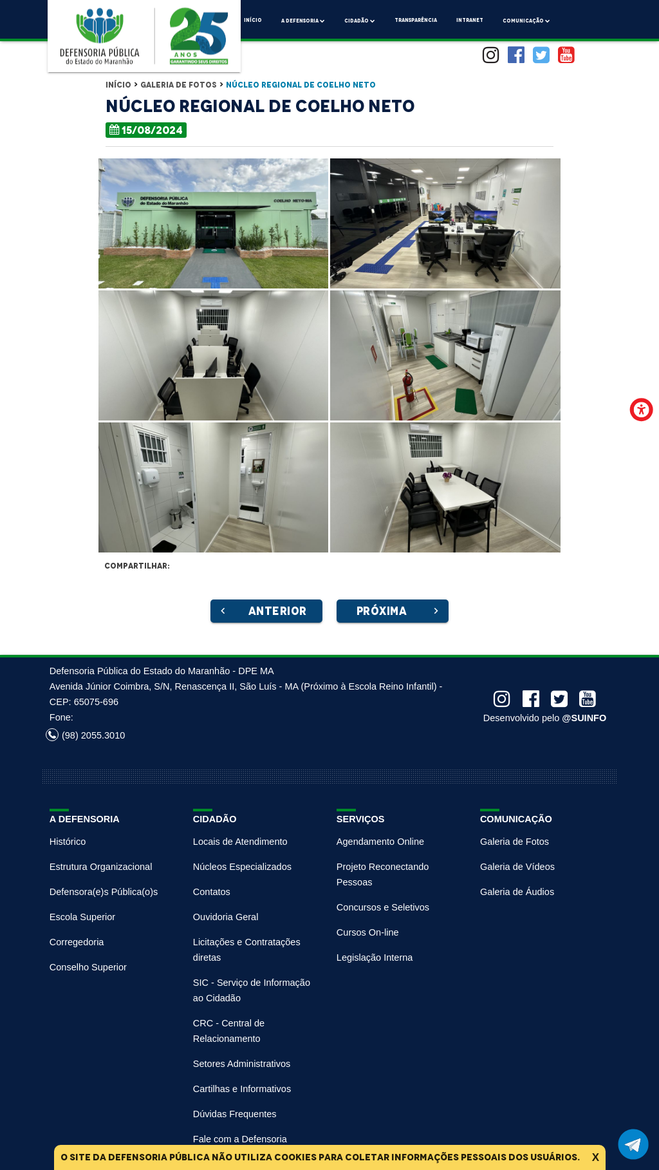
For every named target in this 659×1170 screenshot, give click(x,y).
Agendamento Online (380, 841)
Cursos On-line (368, 932)
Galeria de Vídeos (517, 867)
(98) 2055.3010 (85, 735)
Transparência (415, 20)
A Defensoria (303, 19)
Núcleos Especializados (242, 867)
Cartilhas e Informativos (242, 1089)
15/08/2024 (146, 130)
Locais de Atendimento (240, 841)
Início (253, 20)
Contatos (211, 892)
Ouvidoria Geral (226, 917)
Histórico (68, 841)
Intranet (469, 20)
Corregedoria (77, 942)
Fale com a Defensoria (240, 1139)
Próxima (399, 611)
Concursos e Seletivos (383, 907)
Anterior (262, 611)
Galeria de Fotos (178, 85)
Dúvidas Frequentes (235, 1114)
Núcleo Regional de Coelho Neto (301, 85)
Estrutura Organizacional (101, 867)
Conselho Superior (88, 967)
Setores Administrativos (242, 1064)
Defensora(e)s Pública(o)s (104, 892)
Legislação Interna (375, 957)
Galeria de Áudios (517, 892)
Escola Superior (82, 917)
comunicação (526, 19)
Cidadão (359, 19)
